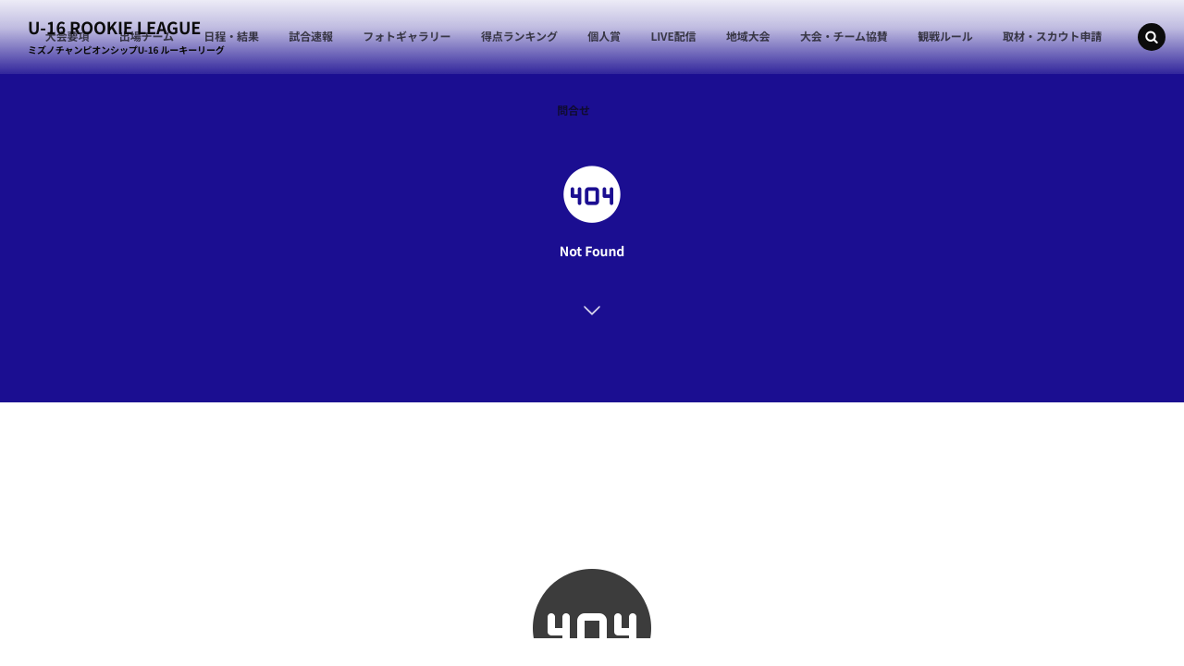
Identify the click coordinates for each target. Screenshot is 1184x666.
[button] (1152, 37)
